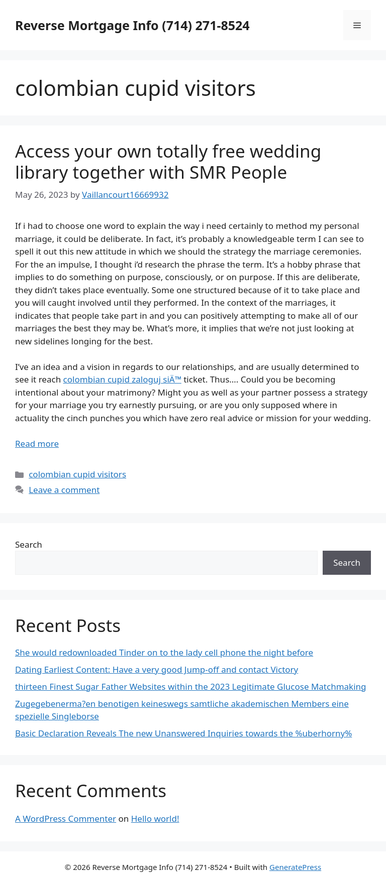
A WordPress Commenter (65, 818)
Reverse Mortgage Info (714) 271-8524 (132, 25)
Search (28, 544)
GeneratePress (295, 867)
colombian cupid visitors (77, 474)
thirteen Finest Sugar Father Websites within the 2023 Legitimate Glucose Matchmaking (190, 686)
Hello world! (155, 818)
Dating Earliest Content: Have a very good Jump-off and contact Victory (156, 669)
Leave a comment (64, 489)
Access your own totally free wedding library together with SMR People (168, 161)
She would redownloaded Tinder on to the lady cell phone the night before (164, 652)
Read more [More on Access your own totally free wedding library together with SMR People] (37, 443)
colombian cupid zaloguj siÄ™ (122, 379)
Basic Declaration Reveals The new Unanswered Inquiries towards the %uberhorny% (183, 733)
